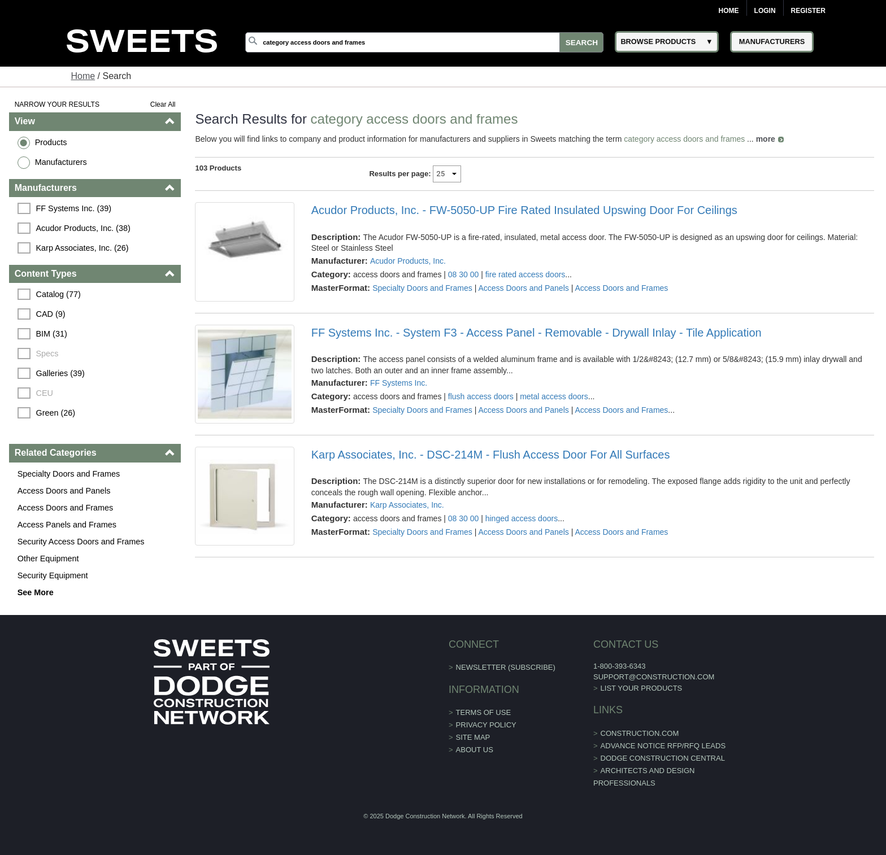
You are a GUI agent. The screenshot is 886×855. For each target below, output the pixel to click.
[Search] (424, 42)
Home (729, 11)
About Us (474, 749)
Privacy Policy (486, 725)
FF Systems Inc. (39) (74, 208)
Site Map (473, 737)
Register (808, 11)
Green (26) (56, 412)
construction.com (640, 733)
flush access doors (481, 396)
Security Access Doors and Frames (81, 541)
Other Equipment (48, 558)
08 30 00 (463, 274)
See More (36, 592)
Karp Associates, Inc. (407, 504)
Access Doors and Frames (66, 507)
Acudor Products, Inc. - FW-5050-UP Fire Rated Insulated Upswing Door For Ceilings (524, 210)
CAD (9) (51, 314)
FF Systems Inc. (398, 382)
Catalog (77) (58, 294)
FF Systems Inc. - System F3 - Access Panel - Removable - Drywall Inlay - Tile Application (536, 332)
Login (765, 11)
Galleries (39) (60, 373)
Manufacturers (61, 162)
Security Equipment (53, 575)
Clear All (163, 104)
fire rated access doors (525, 274)
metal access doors (554, 396)
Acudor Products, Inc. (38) (83, 228)
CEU (44, 393)
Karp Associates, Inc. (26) (82, 247)
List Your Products (642, 688)
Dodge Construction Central (663, 758)
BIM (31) (51, 333)
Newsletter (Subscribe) (505, 667)
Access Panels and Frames (67, 524)
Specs (47, 353)
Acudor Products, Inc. (408, 260)
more (765, 138)
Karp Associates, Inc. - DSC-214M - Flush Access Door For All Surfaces (490, 454)
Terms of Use (483, 712)
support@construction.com (653, 677)
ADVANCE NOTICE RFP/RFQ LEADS (663, 745)
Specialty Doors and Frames (69, 473)
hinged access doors (521, 518)
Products (51, 142)
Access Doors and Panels (64, 490)
